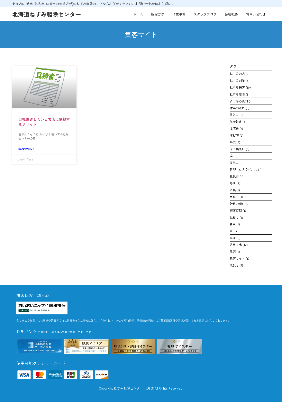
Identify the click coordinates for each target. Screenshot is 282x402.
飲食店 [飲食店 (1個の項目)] (236, 265)
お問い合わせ (256, 14)
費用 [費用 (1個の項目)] (235, 224)
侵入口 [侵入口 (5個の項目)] (236, 114)
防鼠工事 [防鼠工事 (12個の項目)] (239, 245)
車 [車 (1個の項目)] (233, 231)
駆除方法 (157, 14)
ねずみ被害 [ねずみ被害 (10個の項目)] (240, 87)
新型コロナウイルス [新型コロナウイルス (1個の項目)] (245, 169)
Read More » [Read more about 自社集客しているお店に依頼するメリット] (26, 148)
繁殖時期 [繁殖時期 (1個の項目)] (238, 210)
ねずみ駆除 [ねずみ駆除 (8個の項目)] (239, 94)
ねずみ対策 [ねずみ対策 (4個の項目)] (239, 80)
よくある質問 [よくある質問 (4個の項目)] (241, 101)
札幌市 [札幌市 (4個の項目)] (236, 176)
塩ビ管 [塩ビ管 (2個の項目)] (236, 135)
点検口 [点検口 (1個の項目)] (236, 197)
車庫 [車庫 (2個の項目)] (235, 238)
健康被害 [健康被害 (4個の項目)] (238, 121)
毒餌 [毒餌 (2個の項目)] (235, 183)
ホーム (138, 14)
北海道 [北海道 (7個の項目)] (236, 128)
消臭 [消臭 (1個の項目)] (235, 190)
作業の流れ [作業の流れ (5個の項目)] (239, 108)
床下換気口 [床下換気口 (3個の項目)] (239, 149)
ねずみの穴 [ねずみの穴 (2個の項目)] (239, 73)
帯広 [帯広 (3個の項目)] (235, 142)
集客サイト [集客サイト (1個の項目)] (239, 258)
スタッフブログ (205, 14)
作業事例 (178, 14)
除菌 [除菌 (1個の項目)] (235, 251)
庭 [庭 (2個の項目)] (233, 156)
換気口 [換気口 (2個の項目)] (236, 162)
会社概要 (231, 14)
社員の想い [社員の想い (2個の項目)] (239, 204)
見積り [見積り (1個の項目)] (236, 217)
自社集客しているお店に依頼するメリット (44, 121)
